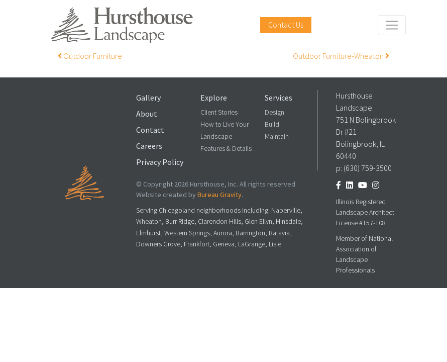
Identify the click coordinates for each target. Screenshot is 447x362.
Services (278, 98)
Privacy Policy (159, 162)
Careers (149, 146)
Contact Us (285, 25)
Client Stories (219, 112)
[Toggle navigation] (392, 25)
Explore (213, 98)
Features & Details (226, 148)
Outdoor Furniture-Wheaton (341, 56)
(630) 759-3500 (368, 168)
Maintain (277, 136)
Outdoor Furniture (90, 56)
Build (272, 124)
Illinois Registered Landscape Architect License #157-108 (365, 212)
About (146, 114)
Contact (150, 130)
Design (274, 112)
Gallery (148, 98)
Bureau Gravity (219, 195)
